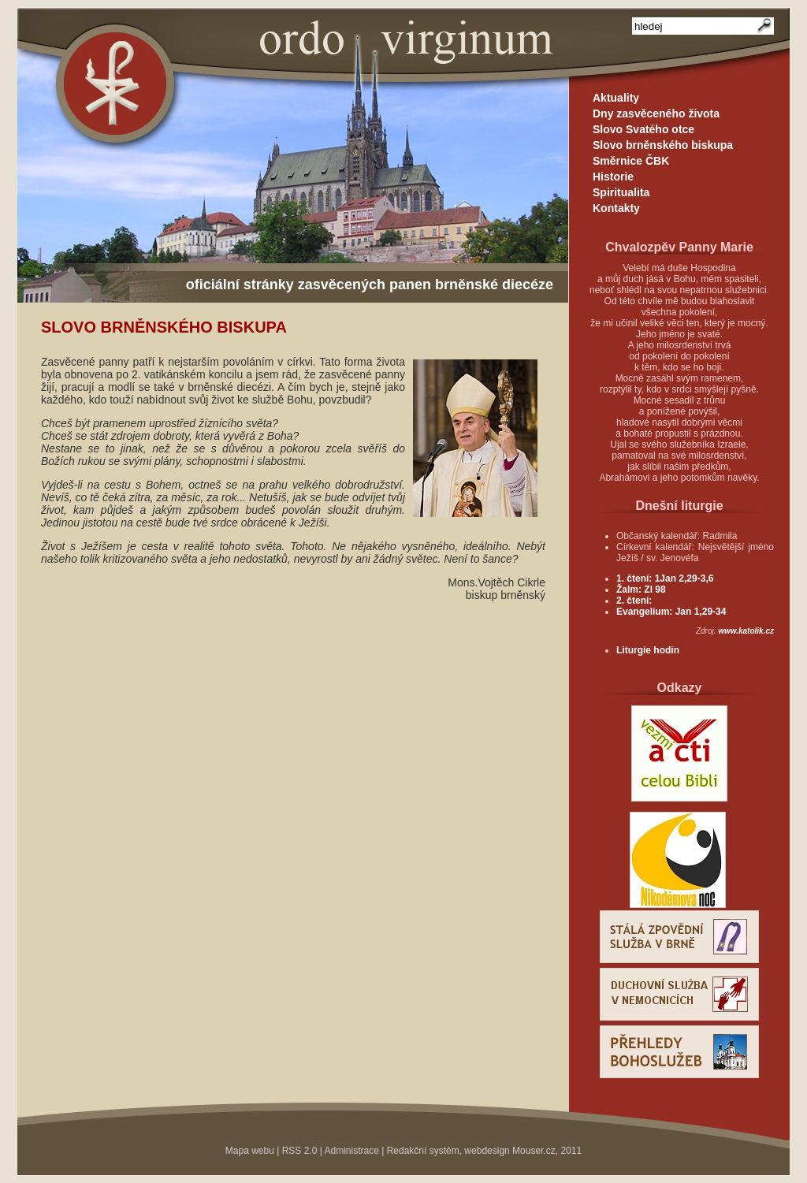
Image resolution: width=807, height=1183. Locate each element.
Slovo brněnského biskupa (663, 145)
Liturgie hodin (647, 650)
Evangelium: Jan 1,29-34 (671, 611)
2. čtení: (634, 600)
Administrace (352, 1150)
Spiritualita (621, 192)
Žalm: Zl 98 (641, 589)
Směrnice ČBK (631, 160)
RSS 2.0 (300, 1150)
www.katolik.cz (746, 631)
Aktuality (616, 97)
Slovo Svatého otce (643, 129)
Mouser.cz (534, 1150)
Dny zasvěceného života (656, 113)
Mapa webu (249, 1150)
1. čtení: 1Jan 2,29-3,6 (664, 578)
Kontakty (616, 208)
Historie (613, 176)
